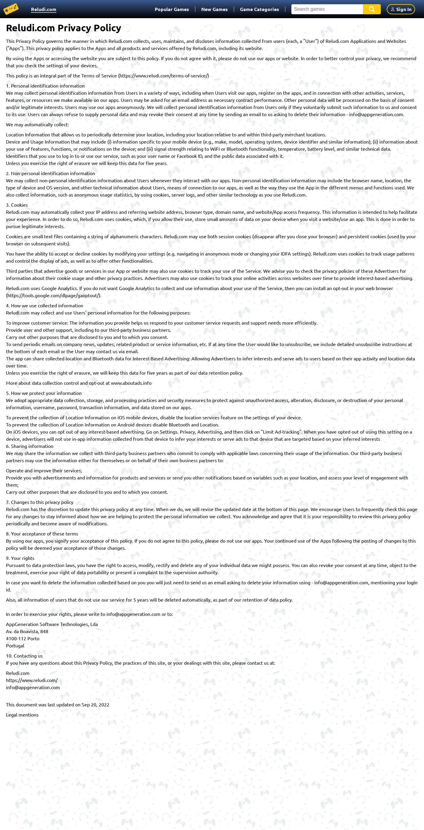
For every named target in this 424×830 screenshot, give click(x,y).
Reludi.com (43, 9)
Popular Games (172, 9)
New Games (214, 9)
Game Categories (259, 9)
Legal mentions (22, 714)
